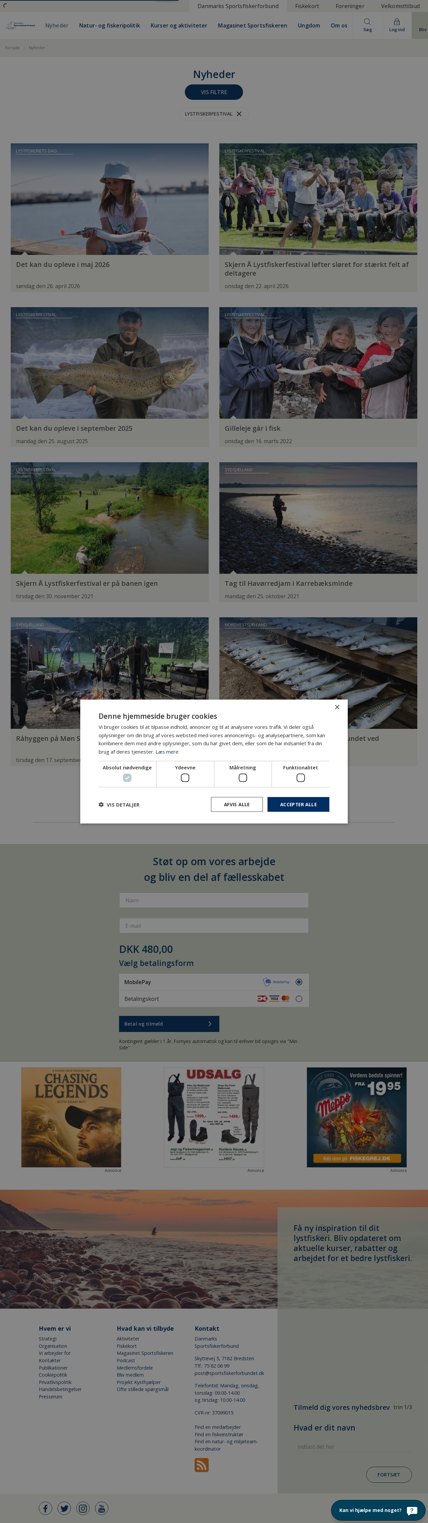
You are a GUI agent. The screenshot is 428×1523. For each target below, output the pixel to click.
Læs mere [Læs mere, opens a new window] (167, 751)
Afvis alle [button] (234, 804)
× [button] (336, 707)
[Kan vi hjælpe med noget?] (378, 1510)
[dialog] (214, 761)
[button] (119, 805)
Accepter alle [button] (297, 804)
